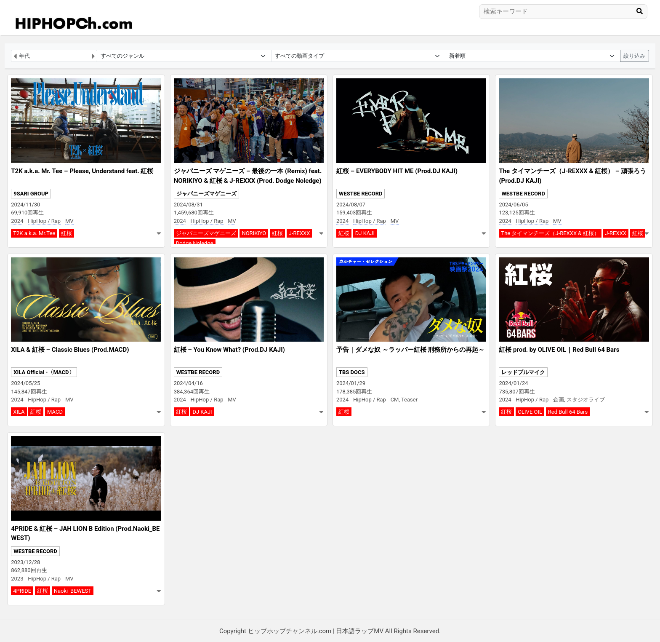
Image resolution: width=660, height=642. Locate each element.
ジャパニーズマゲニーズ (206, 193)
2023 (17, 578)
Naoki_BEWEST (72, 591)
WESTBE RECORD (360, 193)
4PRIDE (22, 591)
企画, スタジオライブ (579, 399)
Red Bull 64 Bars (568, 412)
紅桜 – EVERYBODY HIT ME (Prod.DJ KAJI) (397, 171)
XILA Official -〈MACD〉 (43, 372)
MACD (55, 412)
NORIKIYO (254, 233)
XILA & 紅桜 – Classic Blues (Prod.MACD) (70, 349)
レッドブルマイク (523, 372)
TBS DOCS (352, 372)
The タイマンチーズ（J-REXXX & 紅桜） (550, 233)
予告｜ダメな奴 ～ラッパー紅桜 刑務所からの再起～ (410, 349)
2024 (17, 221)
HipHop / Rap (44, 221)
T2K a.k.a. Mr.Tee (34, 233)
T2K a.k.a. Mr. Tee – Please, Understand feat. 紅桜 (82, 171)
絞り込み (634, 56)
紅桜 (66, 233)
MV (69, 221)
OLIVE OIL (530, 412)
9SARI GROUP (30, 193)
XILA (18, 412)
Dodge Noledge (194, 243)
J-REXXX (299, 233)
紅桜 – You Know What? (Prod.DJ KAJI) (229, 349)
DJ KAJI (365, 233)
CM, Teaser (404, 399)
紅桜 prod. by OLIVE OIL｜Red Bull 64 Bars (559, 349)
